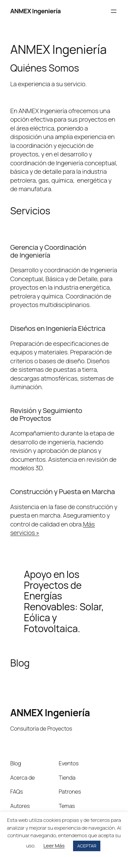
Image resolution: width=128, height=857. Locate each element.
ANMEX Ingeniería (35, 11)
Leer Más (54, 845)
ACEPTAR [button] (86, 846)
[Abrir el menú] (114, 11)
